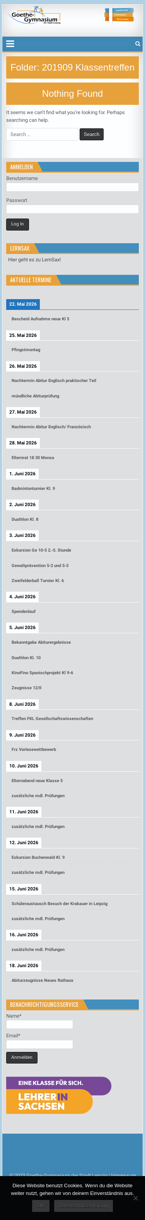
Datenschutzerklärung (83, 1205)
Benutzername (22, 178)
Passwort (16, 200)
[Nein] (135, 1198)
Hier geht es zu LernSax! (34, 260)
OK (40, 1205)
